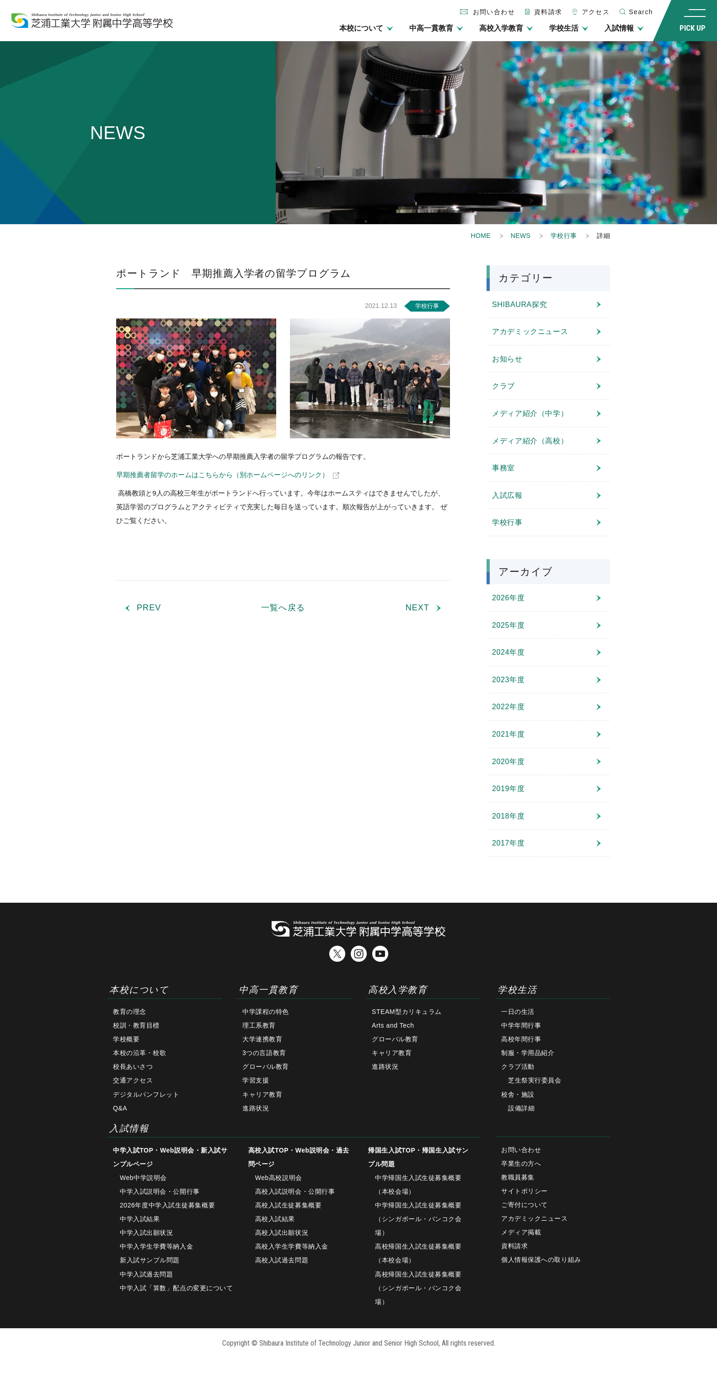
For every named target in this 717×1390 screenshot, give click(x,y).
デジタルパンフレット (146, 1094)
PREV (149, 607)
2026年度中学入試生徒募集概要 (167, 1205)
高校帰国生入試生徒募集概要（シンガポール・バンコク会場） (418, 1288)
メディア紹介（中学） (530, 413)
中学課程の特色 (265, 1011)
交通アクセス (133, 1080)
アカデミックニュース (530, 331)
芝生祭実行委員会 (534, 1080)
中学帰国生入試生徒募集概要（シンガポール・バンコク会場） (418, 1218)
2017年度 (508, 843)
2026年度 (508, 598)
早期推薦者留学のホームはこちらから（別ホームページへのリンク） (222, 475)
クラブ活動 (518, 1066)
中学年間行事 (521, 1025)
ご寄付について (524, 1204)
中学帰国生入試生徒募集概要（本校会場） (418, 1184)
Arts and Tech (393, 1025)
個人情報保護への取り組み (541, 1259)
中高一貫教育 (431, 28)
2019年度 (508, 788)
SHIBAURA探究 (519, 304)
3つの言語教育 (264, 1052)
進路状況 (255, 1108)
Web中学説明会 (143, 1177)
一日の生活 (518, 1011)
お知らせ (507, 359)
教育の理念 (129, 1011)
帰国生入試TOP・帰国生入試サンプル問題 (418, 1157)
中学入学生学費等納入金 (156, 1246)
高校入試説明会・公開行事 (295, 1191)
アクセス (596, 12)
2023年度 (508, 680)
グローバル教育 (265, 1066)
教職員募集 (518, 1177)
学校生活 (563, 28)
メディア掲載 (521, 1232)
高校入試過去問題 (281, 1260)
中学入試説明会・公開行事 (160, 1191)
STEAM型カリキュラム (407, 1011)
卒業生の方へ (521, 1163)
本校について (361, 28)
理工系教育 (259, 1025)
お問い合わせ (521, 1149)
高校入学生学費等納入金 (291, 1246)
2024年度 (508, 652)
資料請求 (548, 12)
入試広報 (507, 495)
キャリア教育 (262, 1094)
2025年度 (508, 625)
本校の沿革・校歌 (139, 1052)
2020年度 (508, 761)
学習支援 (255, 1080)
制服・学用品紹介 (527, 1052)
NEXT (417, 607)
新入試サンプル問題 (150, 1260)
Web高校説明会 (278, 1177)
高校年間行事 (521, 1039)
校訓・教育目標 (136, 1025)
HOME (481, 235)
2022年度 (508, 707)
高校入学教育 (501, 28)
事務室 (503, 468)
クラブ (503, 386)
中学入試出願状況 (146, 1232)
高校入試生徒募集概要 (288, 1205)
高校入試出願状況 (281, 1232)
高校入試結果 (275, 1219)
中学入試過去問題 (146, 1274)
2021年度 (508, 734)
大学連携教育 (262, 1039)
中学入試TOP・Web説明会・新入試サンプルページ (170, 1157)
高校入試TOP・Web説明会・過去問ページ (298, 1157)
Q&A (120, 1108)
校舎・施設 (518, 1094)
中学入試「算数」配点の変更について (176, 1288)
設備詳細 (521, 1108)
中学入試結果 (140, 1219)
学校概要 (126, 1039)
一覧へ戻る (283, 607)
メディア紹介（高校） (530, 441)
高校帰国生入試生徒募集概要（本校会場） (418, 1253)
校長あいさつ (133, 1066)
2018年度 (508, 816)
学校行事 (564, 235)
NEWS (520, 235)
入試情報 (619, 28)
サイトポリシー (524, 1191)
